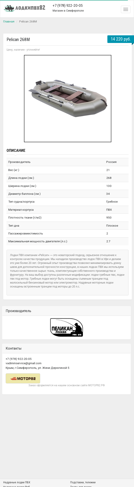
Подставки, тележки (83, 482)
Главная (8, 21)
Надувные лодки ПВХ (16, 482)
